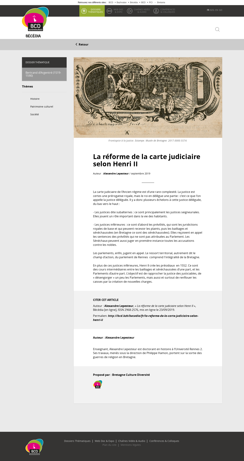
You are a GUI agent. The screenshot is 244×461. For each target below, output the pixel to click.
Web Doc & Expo (106, 440)
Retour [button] (81, 44)
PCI (151, 2)
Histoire (35, 98)
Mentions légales (129, 444)
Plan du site (111, 444)
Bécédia (134, 2)
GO (220, 10)
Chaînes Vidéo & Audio (130, 440)
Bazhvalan (122, 2)
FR (208, 10)
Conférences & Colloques (158, 440)
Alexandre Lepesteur (116, 172)
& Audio (142, 10)
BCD (111, 2)
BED (143, 2)
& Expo (118, 10)
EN (216, 10)
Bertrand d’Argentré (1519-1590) (43, 73)
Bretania (161, 2)
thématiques (95, 10)
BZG (212, 10)
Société (34, 113)
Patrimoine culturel (41, 105)
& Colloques (167, 10)
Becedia (34, 35)
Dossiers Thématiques (83, 440)
